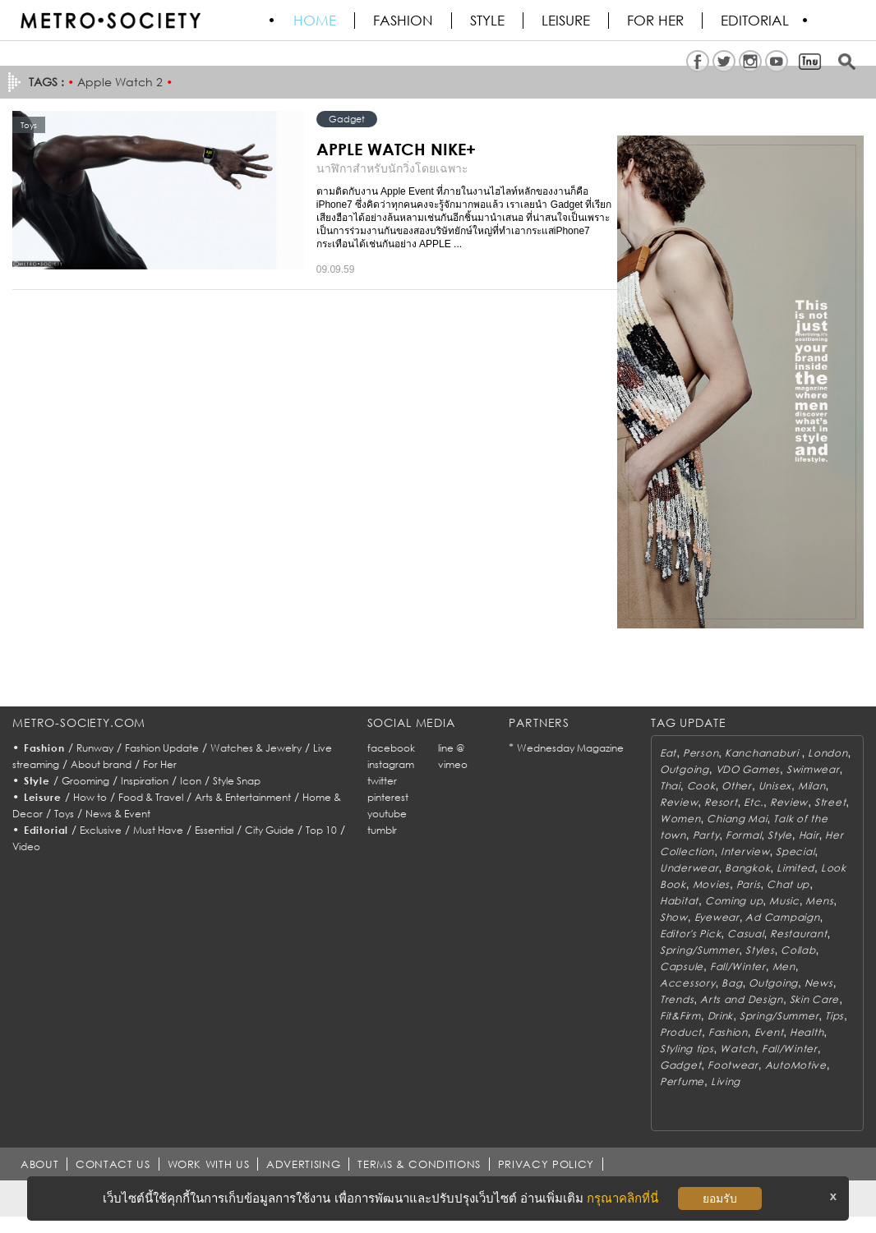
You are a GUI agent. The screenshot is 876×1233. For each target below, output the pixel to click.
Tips (834, 1016)
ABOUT (39, 1164)
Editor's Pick (690, 933)
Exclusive (101, 830)
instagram (390, 764)
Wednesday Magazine (570, 748)
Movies (711, 884)
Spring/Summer (699, 950)
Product (681, 1032)
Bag (732, 983)
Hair (809, 835)
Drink (721, 1016)
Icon (190, 781)
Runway (94, 748)
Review (679, 802)
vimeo (453, 764)
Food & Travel (150, 797)
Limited (795, 868)
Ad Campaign (782, 917)
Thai (670, 786)
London (827, 753)
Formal (743, 835)
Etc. (753, 802)
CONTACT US (113, 1164)
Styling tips (687, 1048)
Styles (759, 950)
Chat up (788, 884)
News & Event (117, 813)
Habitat (679, 901)
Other (737, 786)
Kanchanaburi (763, 753)
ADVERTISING (304, 1164)
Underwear (689, 868)
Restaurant (798, 933)
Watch (737, 1048)
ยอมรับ (720, 1198)
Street (830, 802)
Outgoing (684, 769)
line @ (451, 748)
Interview (745, 851)
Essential (214, 830)
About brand (101, 764)
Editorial (756, 20)
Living (725, 1081)
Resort (720, 802)
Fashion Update (162, 748)
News (819, 983)
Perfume (682, 1081)
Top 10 (321, 830)
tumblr (382, 830)
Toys (64, 813)
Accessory (687, 983)
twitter (382, 781)
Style (488, 20)
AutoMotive (796, 1065)
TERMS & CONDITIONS (420, 1164)
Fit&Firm (680, 1016)
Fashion (404, 20)
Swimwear (813, 769)
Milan (812, 786)
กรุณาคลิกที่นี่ (622, 1198)
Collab (798, 950)
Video (26, 846)
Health (806, 1032)
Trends (677, 999)
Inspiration (144, 781)
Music (784, 901)
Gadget (347, 118)
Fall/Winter (738, 966)
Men (783, 966)
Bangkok (747, 868)
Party (706, 835)
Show (674, 917)
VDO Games (748, 769)
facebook (391, 748)
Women (680, 818)
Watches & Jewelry (256, 748)
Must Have (158, 830)
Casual (745, 933)
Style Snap (236, 781)
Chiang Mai (737, 818)
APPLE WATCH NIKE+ (396, 149)
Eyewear (717, 917)
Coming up (734, 901)
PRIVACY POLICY (546, 1164)
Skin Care (814, 999)
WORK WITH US (209, 1164)
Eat (668, 753)
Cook (701, 786)
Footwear (733, 1065)
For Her (160, 764)
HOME (315, 20)
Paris (748, 884)
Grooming (85, 781)
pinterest (387, 797)
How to (90, 797)
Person (700, 753)
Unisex (774, 786)
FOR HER (656, 20)
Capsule (681, 966)
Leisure (566, 20)
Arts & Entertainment (243, 797)
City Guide (269, 830)
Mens (819, 901)
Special (795, 851)
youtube (387, 813)
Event (769, 1032)
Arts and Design (741, 999)
